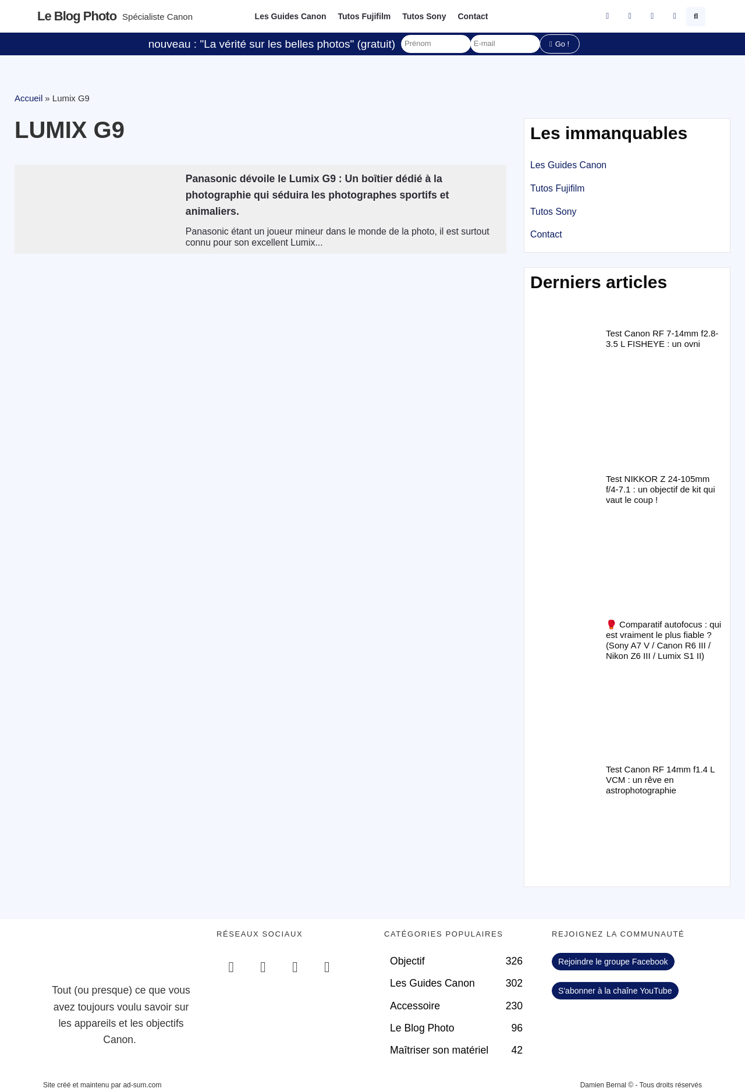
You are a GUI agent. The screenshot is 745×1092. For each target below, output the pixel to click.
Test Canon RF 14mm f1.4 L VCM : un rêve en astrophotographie (660, 779)
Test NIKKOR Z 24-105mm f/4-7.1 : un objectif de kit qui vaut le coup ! (660, 489)
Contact (472, 16)
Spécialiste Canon (157, 17)
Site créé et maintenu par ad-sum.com (102, 1085)
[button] (695, 16)
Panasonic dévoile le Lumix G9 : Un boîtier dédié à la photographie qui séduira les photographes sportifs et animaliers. (317, 195)
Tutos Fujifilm (364, 16)
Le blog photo (76, 16)
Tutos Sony (424, 16)
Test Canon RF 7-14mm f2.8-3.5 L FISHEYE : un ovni (662, 338)
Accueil (28, 98)
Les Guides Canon (291, 16)
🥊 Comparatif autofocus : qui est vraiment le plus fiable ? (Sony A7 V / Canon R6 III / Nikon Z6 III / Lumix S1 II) (663, 640)
